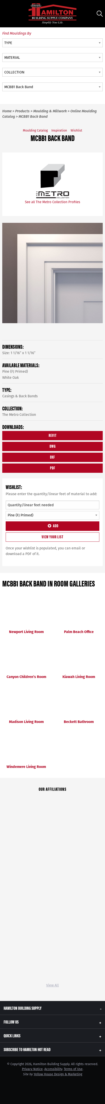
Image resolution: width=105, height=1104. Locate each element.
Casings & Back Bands (20, 396)
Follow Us (11, 1021)
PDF (52, 468)
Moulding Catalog (35, 130)
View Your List (52, 536)
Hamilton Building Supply (22, 1008)
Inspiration (59, 130)
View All (52, 985)
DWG (53, 446)
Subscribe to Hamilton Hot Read (27, 1049)
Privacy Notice (32, 1069)
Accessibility (53, 1069)
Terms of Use (73, 1069)
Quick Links (12, 1035)
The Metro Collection (19, 414)
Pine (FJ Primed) (15, 371)
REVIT (53, 435)
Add (52, 525)
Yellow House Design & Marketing (58, 1074)
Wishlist (76, 130)
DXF (52, 457)
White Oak (10, 377)
